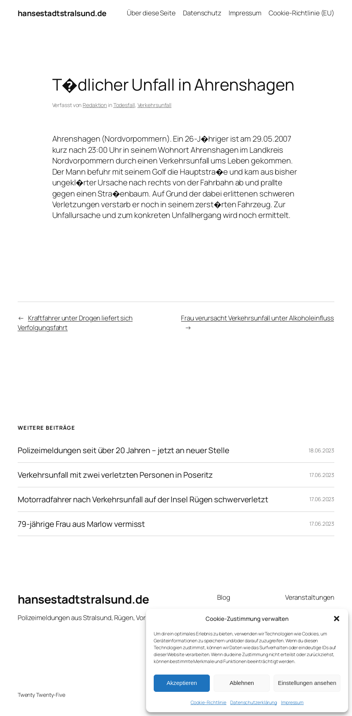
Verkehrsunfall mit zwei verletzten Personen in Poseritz (115, 474)
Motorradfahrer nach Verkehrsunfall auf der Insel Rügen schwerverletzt (143, 499)
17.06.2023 (321, 474)
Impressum (292, 702)
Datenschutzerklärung (253, 702)
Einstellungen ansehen (307, 683)
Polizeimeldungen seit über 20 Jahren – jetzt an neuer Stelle (123, 450)
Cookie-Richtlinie (208, 702)
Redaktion (95, 105)
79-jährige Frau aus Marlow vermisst (81, 524)
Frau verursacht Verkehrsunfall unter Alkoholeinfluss (257, 317)
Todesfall (124, 105)
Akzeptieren (181, 683)
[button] (336, 618)
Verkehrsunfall (155, 105)
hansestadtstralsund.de (62, 13)
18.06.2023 (321, 450)
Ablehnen (241, 683)
